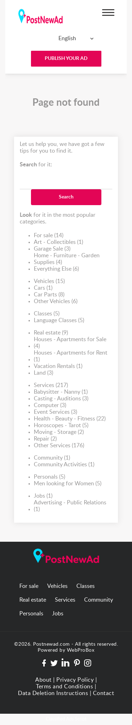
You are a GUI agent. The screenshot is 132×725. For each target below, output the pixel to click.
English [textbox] (67, 38)
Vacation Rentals (58, 366)
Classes (46, 314)
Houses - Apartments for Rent (70, 356)
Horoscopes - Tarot (61, 425)
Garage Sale (52, 249)
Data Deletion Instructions (53, 693)
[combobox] (64, 38)
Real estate (51, 333)
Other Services (59, 445)
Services (51, 385)
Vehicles (49, 281)
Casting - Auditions (61, 398)
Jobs (43, 496)
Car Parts (49, 294)
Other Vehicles (55, 301)
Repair (45, 439)
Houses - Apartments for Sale (70, 343)
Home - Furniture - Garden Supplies (67, 259)
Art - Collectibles (58, 242)
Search (66, 197)
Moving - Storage (59, 432)
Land (43, 373)
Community (52, 458)
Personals (49, 477)
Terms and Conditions (64, 686)
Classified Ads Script (66, 719)
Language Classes (59, 320)
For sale (48, 235)
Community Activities (64, 464)
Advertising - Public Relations (70, 506)
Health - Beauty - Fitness (70, 419)
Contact (103, 693)
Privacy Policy (75, 680)
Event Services (55, 412)
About (43, 680)
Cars (43, 288)
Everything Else (56, 269)
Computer (50, 405)
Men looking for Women (67, 483)
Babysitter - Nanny (61, 392)
